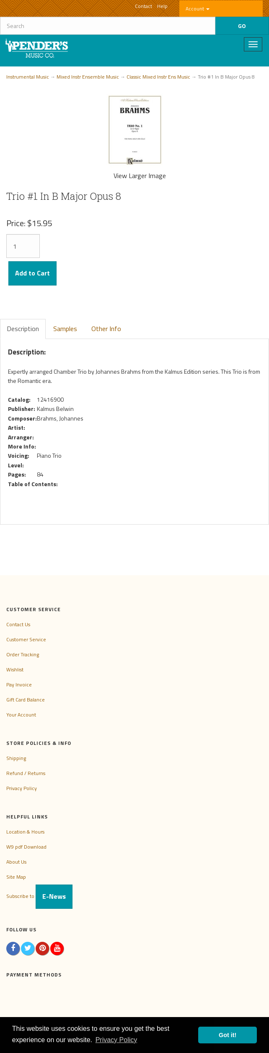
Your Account (21, 715)
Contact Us (18, 624)
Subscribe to (39, 896)
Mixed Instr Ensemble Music (88, 77)
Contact (143, 6)
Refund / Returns (25, 773)
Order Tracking (22, 654)
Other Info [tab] (106, 329)
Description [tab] (23, 329)
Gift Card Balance (25, 700)
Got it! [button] (227, 1035)
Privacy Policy (21, 788)
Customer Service (26, 639)
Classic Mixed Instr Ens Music (158, 77)
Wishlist (14, 669)
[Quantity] (23, 246)
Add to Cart (32, 273)
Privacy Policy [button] (116, 1039)
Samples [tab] (65, 329)
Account (198, 9)
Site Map (16, 877)
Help (162, 6)
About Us (16, 862)
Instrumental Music (27, 77)
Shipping (16, 758)
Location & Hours (25, 832)
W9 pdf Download (26, 847)
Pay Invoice (19, 684)
